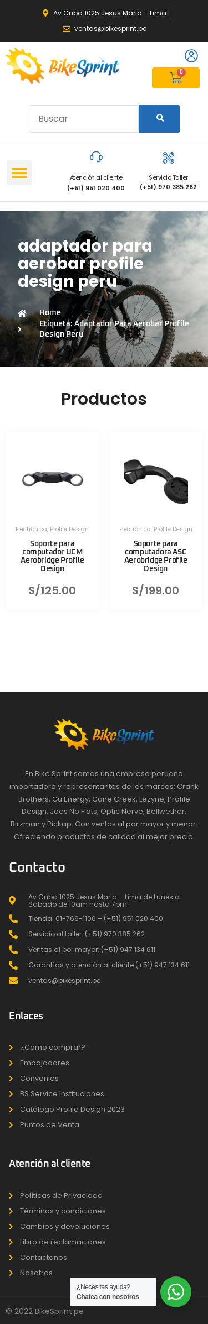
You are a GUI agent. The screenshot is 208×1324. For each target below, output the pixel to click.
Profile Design (69, 529)
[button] (19, 172)
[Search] (159, 119)
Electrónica (31, 529)
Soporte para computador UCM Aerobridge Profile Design (52, 556)
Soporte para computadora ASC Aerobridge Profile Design (155, 556)
